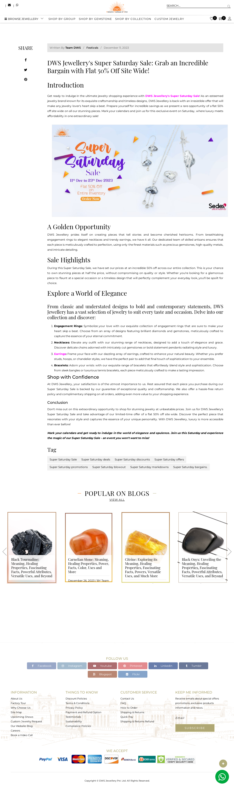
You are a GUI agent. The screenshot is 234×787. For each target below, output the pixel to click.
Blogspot (102, 674)
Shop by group (62, 19)
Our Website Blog (22, 726)
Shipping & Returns (132, 712)
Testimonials (73, 716)
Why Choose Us (20, 707)
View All (117, 499)
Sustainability (74, 721)
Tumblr (194, 665)
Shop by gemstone (95, 19)
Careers (15, 730)
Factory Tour (18, 703)
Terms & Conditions (77, 703)
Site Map (16, 712)
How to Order (128, 707)
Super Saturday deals (95, 459)
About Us (16, 698)
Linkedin (163, 665)
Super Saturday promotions (69, 467)
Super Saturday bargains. (190, 467)
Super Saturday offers (169, 459)
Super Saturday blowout (109, 467)
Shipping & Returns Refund (137, 721)
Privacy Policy (74, 707)
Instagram (72, 665)
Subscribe (195, 728)
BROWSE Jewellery (21, 19)
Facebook (41, 665)
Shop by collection (133, 19)
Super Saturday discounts (132, 459)
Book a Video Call (22, 735)
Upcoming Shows (22, 716)
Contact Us (127, 698)
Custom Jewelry (169, 19)
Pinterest (132, 665)
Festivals (92, 47)
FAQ (123, 703)
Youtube (102, 665)
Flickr (133, 674)
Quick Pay (126, 716)
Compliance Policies (78, 726)
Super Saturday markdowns (149, 467)
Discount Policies (76, 698)
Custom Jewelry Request (26, 721)
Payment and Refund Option (83, 712)
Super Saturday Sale (63, 459)
